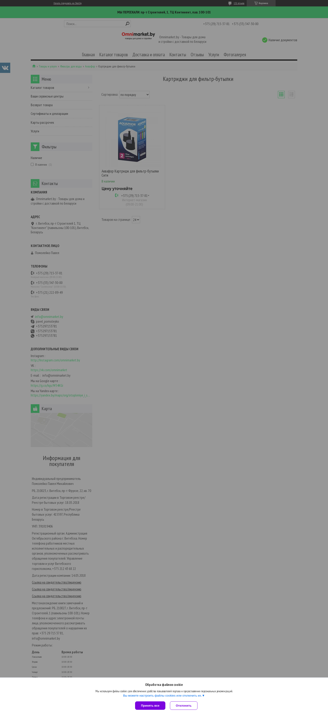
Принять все (150, 705)
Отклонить (184, 705)
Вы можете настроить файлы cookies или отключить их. (162, 695)
